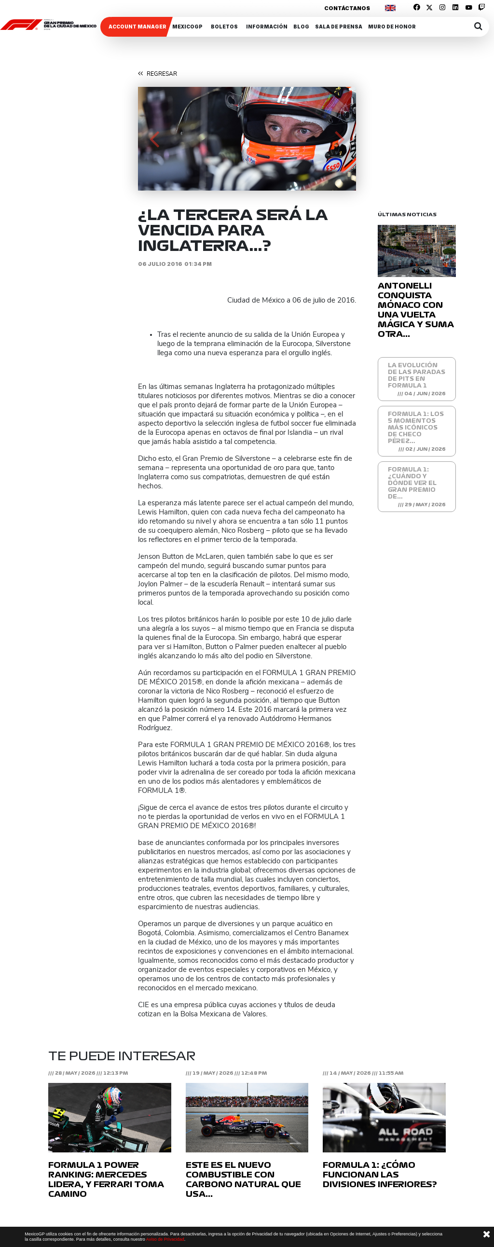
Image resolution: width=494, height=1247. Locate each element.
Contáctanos (347, 8)
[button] (154, 139)
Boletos (224, 26)
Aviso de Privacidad (165, 1239)
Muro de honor (392, 26)
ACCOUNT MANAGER (137, 26)
